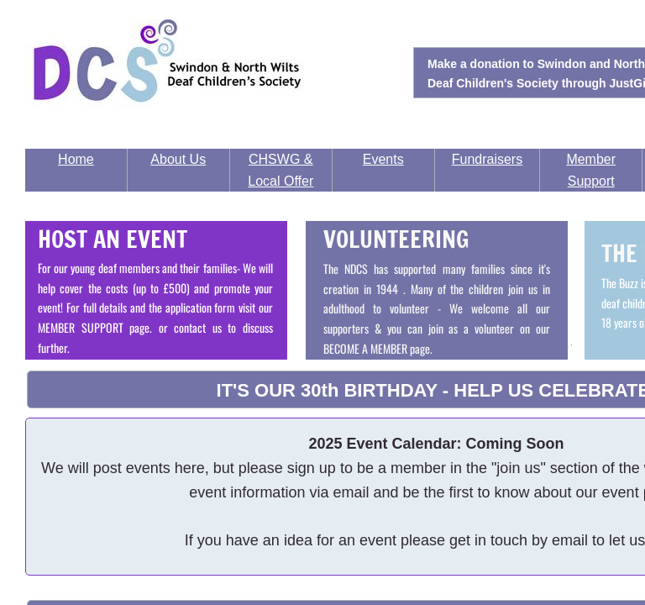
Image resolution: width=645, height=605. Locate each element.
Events (383, 159)
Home (76, 159)
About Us (178, 159)
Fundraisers (487, 159)
